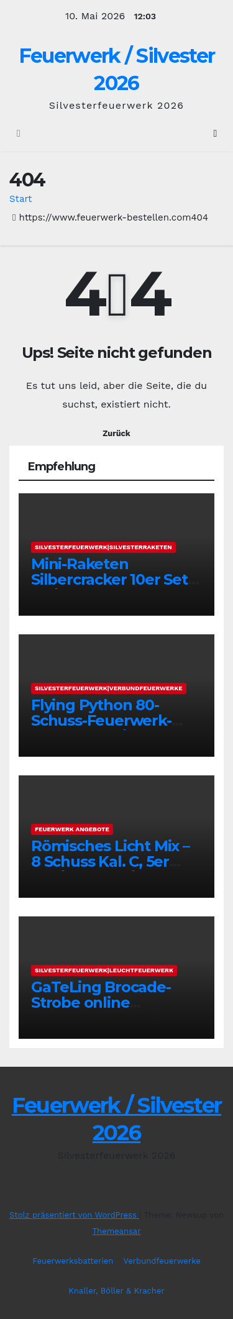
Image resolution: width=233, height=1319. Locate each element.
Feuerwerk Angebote (72, 829)
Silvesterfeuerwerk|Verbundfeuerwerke (109, 688)
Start (20, 198)
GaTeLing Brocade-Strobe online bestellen (101, 1002)
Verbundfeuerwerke (161, 1261)
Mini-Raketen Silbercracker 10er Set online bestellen (109, 579)
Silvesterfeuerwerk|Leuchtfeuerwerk (104, 970)
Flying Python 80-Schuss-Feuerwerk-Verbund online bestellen (101, 728)
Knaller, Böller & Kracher (116, 1290)
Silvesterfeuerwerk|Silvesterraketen (103, 547)
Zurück (116, 433)
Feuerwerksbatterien (72, 1261)
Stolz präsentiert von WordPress (74, 1215)
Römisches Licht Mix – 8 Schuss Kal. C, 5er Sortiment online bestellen (110, 869)
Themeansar (117, 1231)
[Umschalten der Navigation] (215, 134)
